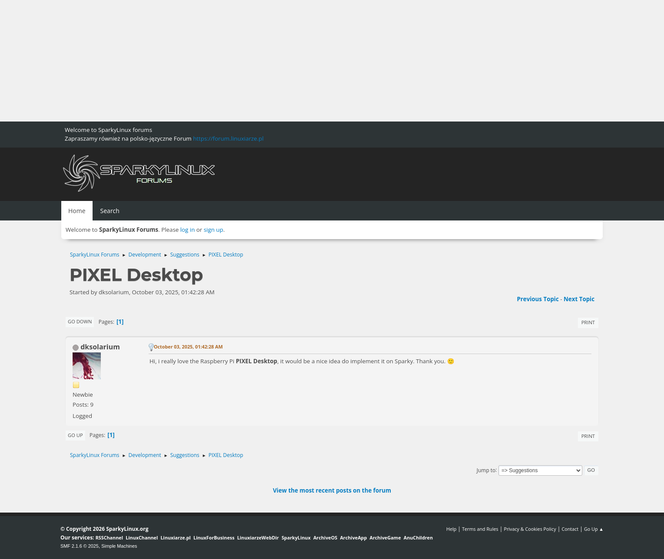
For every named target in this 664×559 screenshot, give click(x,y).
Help (451, 529)
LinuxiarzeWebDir (258, 537)
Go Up (75, 435)
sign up (213, 229)
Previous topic (537, 299)
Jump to (486, 470)
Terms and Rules (480, 529)
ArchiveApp (353, 537)
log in (187, 229)
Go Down (80, 321)
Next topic (579, 299)
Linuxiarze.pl (176, 537)
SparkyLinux (296, 537)
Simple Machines (119, 546)
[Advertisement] (260, 61)
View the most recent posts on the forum (332, 490)
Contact (569, 529)
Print (588, 322)
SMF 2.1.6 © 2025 (79, 546)
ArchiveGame (385, 537)
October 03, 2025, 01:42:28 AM (188, 346)
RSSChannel (109, 537)
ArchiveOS (325, 537)
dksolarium (100, 347)
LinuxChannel (142, 537)
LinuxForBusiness (213, 537)
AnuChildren (418, 537)
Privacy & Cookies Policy (530, 529)
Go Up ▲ (594, 529)
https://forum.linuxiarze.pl (228, 138)
